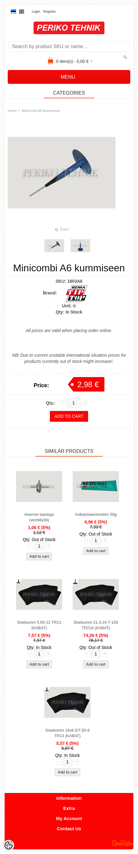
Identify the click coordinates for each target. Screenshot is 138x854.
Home (12, 111)
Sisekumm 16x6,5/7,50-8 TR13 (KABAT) (67, 733)
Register (49, 11)
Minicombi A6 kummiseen (41, 111)
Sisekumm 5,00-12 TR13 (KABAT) (39, 625)
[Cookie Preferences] (8, 845)
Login (36, 11)
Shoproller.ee (122, 843)
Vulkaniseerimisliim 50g (95, 514)
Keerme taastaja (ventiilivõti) (39, 517)
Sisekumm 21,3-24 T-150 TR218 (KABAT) (95, 625)
